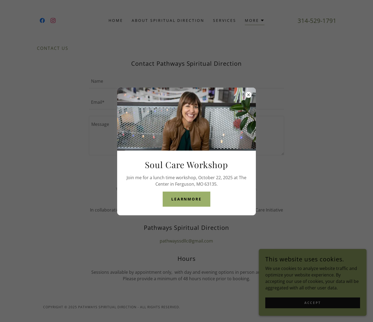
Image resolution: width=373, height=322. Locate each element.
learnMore (186, 199)
